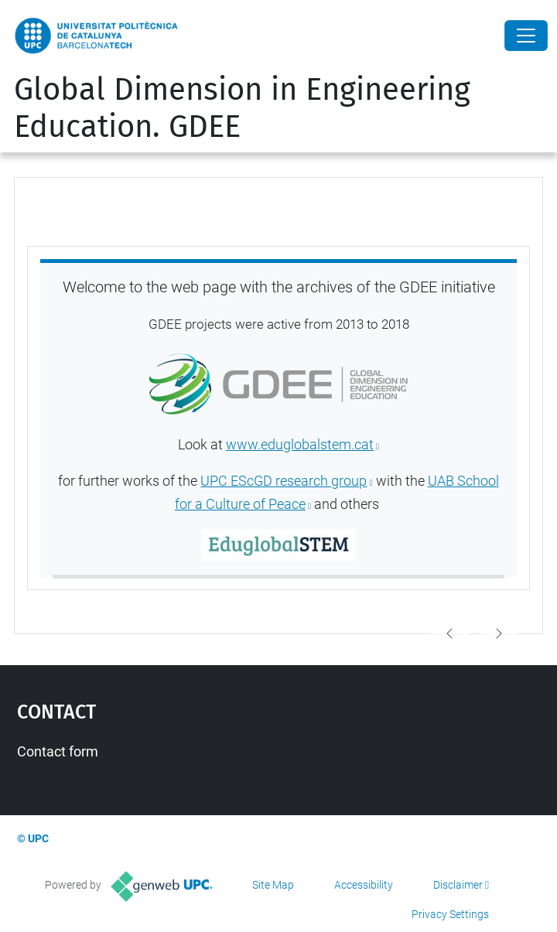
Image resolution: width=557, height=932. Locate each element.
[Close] (526, 35)
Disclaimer (458, 885)
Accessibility (363, 885)
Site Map (273, 885)
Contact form (57, 751)
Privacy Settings (450, 914)
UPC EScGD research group (283, 481)
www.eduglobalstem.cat (300, 444)
